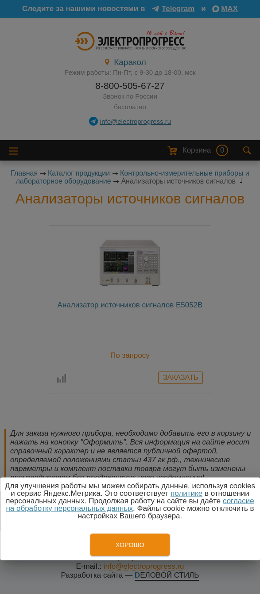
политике (186, 493)
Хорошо (130, 544)
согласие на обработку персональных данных (130, 505)
